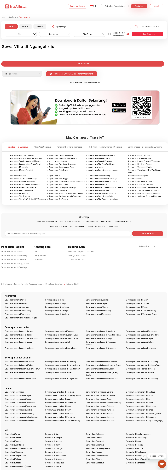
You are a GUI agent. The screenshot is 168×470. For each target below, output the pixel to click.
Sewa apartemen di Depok (96, 303)
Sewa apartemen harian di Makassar (20, 348)
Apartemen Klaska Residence (21, 190)
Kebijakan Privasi (35, 284)
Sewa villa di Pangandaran (15, 456)
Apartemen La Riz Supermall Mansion (25, 184)
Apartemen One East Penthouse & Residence (67, 182)
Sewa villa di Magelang (14, 452)
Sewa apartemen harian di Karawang (141, 348)
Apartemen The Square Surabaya (23, 179)
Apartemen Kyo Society (58, 199)
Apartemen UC (55, 176)
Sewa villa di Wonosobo (135, 463)
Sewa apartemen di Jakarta (13, 259)
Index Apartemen (91, 222)
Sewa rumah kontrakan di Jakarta (99, 392)
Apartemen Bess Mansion (98, 190)
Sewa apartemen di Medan (137, 307)
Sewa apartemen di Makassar (57, 307)
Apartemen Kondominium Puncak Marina (144, 187)
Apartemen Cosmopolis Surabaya (62, 187)
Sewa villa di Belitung (53, 441)
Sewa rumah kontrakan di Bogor (18, 399)
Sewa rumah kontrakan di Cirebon (18, 410)
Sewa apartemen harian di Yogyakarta (61, 348)
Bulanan (25, 26)
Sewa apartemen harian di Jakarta (19, 331)
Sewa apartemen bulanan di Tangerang (142, 362)
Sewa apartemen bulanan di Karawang (142, 379)
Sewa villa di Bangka (53, 438)
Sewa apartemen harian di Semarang (101, 348)
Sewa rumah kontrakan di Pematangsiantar (144, 413)
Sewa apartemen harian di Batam (140, 342)
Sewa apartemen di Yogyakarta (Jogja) (21, 318)
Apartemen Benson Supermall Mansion (144, 193)
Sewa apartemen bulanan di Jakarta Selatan (104, 365)
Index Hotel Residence (96, 227)
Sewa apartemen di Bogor (55, 303)
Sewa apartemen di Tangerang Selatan (142, 314)
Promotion (39, 259)
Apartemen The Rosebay (20, 196)
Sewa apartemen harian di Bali (57, 342)
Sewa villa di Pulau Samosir (97, 456)
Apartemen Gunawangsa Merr (22, 155)
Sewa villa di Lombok (134, 448)
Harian (11, 26)
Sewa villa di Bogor (133, 441)
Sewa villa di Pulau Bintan (55, 456)
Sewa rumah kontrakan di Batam (58, 406)
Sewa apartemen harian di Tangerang (141, 331)
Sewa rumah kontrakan (14, 392)
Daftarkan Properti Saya (115, 6)
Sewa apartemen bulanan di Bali (58, 372)
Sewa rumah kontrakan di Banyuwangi (20, 406)
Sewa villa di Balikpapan (95, 434)
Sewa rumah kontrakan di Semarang (141, 417)
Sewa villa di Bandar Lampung (138, 434)
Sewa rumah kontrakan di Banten (139, 403)
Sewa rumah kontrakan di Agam (58, 399)
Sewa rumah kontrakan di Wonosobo (101, 421)
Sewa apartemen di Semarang (98, 311)
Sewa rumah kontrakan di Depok (18, 395)
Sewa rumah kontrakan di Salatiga (100, 417)
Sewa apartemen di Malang (97, 307)
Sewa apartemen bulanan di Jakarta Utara (62, 365)
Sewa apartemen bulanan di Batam (140, 372)
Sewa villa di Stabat (13, 463)
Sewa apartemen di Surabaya (14, 267)
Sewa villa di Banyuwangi (136, 438)
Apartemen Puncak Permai (99, 158)
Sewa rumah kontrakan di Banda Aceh (60, 403)
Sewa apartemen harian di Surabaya (100, 331)
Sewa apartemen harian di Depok (139, 338)
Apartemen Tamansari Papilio (140, 167)
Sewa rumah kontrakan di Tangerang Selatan (63, 395)
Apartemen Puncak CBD (98, 184)
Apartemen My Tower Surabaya (141, 182)
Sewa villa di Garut (52, 445)
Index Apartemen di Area (70, 222)
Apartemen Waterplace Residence (63, 158)
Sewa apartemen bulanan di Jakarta (19, 362)
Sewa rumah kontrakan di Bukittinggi (141, 406)
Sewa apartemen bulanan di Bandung (60, 362)
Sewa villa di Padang (94, 452)
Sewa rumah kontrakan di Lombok (140, 410)
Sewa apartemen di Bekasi (16, 303)
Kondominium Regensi (58, 161)
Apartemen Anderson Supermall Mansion (144, 196)
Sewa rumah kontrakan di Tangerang (60, 392)
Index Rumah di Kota (123, 222)
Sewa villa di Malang (53, 452)
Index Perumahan (77, 227)
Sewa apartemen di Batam (137, 300)
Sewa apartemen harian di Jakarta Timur (21, 338)
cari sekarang (147, 34)
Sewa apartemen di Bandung (14, 255)
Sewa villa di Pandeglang (136, 452)
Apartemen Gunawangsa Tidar (61, 167)
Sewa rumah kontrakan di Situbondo (19, 421)
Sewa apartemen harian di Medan (18, 342)
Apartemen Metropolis (19, 167)
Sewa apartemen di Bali (11, 251)
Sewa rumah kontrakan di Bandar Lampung (103, 403)
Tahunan (39, 26)
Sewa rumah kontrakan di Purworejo (60, 417)
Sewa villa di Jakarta (134, 445)
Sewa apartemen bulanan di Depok (140, 369)
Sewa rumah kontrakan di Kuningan (100, 410)
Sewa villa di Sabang (13, 459)
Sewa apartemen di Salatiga (56, 311)
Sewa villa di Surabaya (95, 463)
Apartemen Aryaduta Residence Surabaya (105, 187)
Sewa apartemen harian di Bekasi (18, 335)
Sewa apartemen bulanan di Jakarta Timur (22, 369)
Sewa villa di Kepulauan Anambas (18, 448)
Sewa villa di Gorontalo (95, 445)
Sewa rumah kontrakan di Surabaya (100, 395)
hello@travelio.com (77, 255)
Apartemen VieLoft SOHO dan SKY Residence (28, 199)
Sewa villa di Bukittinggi (14, 445)
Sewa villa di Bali (52, 434)
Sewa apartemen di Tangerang (98, 314)
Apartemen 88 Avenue (19, 193)
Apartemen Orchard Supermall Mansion (26, 158)
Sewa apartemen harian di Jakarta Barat (142, 335)
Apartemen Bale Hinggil (58, 179)
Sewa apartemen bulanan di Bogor (100, 369)
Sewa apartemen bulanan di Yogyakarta (61, 379)
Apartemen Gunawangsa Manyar (101, 155)
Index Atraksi (106, 222)
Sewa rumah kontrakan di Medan (99, 413)
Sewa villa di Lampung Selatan (98, 448)
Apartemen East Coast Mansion (140, 184)
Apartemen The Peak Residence (101, 164)
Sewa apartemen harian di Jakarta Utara (61, 335)
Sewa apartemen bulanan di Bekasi (19, 365)
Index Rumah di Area (58, 227)
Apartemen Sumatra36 (58, 184)
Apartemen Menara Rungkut (21, 170)
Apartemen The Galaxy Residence (102, 193)
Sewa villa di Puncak (53, 466)
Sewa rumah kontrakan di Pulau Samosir (21, 417)
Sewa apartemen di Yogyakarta (15, 263)
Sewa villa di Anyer (12, 434)
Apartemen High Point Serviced (140, 164)
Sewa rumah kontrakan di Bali (138, 399)
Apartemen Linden (95, 167)
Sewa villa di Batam (13, 441)
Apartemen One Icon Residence (22, 182)
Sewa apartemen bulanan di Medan (19, 372)
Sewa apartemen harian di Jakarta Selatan (103, 335)
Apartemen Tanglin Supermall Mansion (25, 161)
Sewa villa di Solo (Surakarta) (138, 459)
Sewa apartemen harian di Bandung (59, 331)
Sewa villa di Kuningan (54, 448)
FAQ (36, 251)
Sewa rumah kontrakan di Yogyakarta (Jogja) (144, 421)
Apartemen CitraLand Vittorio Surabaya (65, 196)
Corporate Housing (77, 6)
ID (95, 6)
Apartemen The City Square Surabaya (143, 190)
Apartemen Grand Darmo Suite (100, 196)
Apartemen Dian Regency (138, 176)
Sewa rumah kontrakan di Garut (58, 410)
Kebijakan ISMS (72, 284)
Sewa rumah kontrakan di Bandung (140, 392)
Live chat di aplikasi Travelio (81, 251)
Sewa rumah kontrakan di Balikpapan (20, 403)
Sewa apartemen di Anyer (15, 300)
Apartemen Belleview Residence (23, 187)
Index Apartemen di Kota (47, 222)
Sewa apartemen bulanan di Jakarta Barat (143, 365)
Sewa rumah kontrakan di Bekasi (139, 395)
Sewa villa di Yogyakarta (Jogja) (18, 466)
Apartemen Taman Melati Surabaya (102, 179)
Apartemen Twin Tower (58, 170)
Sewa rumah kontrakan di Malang (59, 413)
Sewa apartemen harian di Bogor (99, 338)
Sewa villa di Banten (94, 438)
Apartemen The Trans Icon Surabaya (103, 199)
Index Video (113, 227)
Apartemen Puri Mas (18, 176)
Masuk (156, 6)
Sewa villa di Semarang (54, 459)
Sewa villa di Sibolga (94, 459)
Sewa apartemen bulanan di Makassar (20, 379)
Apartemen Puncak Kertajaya (100, 161)
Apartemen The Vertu (58, 190)
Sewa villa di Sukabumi (54, 463)
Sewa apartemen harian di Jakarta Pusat (62, 338)
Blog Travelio (40, 255)
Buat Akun (139, 6)
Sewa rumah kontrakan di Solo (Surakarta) (62, 421)
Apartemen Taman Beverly (99, 176)
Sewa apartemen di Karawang (17, 307)
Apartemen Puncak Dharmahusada (102, 182)
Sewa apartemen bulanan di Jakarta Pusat (62, 369)
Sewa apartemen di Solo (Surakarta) (141, 311)
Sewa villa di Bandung (13, 438)
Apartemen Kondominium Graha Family (25, 164)
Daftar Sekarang (147, 233)
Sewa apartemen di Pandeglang (18, 311)
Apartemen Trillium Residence (61, 155)
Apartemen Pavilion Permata (139, 158)
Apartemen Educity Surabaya (140, 155)
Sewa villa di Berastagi (95, 441)
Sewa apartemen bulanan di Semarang (102, 379)
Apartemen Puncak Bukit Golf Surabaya (144, 161)
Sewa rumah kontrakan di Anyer (99, 399)
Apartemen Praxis (135, 179)
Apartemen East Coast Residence (62, 164)
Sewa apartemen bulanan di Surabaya (101, 362)
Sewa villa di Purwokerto (136, 456)
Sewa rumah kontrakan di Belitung (100, 406)
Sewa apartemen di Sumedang (17, 314)
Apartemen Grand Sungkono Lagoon (103, 170)
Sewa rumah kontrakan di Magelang (19, 413)
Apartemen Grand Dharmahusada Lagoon (66, 193)
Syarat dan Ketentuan (54, 284)
